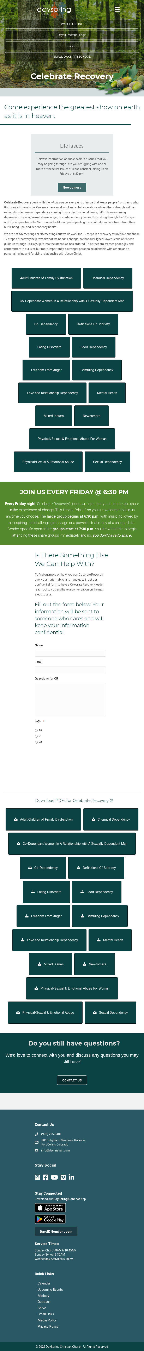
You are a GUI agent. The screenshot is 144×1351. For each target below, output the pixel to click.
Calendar (44, 1283)
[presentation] (66, 755)
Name (39, 645)
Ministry (43, 1296)
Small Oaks (46, 1314)
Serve (42, 1308)
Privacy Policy (48, 1326)
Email (38, 662)
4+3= (39, 721)
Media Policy (47, 1320)
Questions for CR (46, 678)
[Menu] (117, 9)
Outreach (44, 1302)
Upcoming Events (50, 1290)
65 (40, 729)
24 (40, 741)
